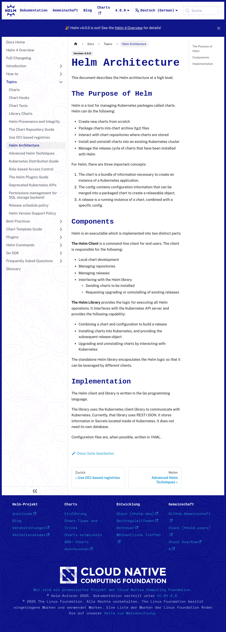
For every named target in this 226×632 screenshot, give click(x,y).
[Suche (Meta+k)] (200, 10)
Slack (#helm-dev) (137, 514)
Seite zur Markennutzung (129, 613)
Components (200, 57)
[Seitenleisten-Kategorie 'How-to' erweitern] (61, 74)
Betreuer (127, 528)
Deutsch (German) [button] (154, 11)
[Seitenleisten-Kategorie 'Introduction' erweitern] (61, 66)
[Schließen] (218, 28)
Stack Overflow (185, 542)
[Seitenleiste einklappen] (35, 490)
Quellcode (24, 514)
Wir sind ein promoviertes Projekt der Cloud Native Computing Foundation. (113, 590)
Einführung (75, 514)
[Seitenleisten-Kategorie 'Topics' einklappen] (61, 82)
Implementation (202, 63)
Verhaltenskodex (30, 535)
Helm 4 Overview (129, 28)
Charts (103, 10)
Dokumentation (33, 11)
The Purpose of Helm (202, 49)
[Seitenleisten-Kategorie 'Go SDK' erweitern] (61, 253)
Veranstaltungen (30, 528)
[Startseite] (76, 44)
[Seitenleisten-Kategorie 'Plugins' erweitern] (61, 237)
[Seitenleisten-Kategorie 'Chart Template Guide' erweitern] (61, 229)
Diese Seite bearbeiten (93, 453)
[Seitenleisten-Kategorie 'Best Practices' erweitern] (61, 221)
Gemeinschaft (65, 11)
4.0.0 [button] (120, 11)
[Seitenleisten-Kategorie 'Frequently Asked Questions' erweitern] (61, 261)
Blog (87, 11)
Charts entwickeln (83, 535)
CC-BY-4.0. (168, 596)
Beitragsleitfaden (137, 521)
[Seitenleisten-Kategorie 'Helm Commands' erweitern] (61, 245)
